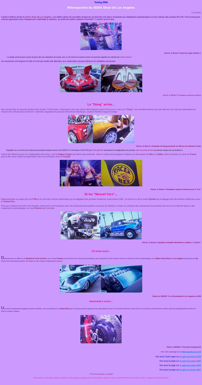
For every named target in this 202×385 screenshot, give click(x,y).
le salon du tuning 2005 (190, 361)
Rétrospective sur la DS (191, 352)
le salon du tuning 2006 (190, 365)
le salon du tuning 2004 (190, 356)
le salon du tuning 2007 (190, 370)
